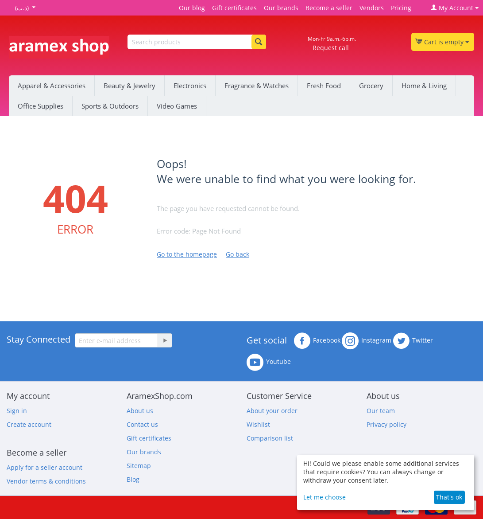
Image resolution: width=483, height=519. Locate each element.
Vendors (371, 8)
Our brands (281, 8)
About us (140, 410)
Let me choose (324, 497)
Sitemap (139, 465)
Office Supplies (40, 105)
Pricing (401, 8)
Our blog (192, 8)
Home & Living (424, 85)
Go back (237, 254)
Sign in (17, 410)
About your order (272, 410)
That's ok (449, 497)
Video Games (177, 105)
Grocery (371, 85)
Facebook (317, 340)
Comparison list (270, 438)
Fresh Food (324, 85)
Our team (381, 410)
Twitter (413, 340)
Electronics (190, 85)
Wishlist (258, 424)
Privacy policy (386, 424)
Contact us (142, 424)
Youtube (269, 362)
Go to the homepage (187, 254)
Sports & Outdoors (110, 105)
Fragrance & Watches (256, 85)
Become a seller (328, 8)
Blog (133, 479)
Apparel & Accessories (51, 85)
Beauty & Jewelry (129, 85)
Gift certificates (234, 8)
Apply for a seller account (44, 467)
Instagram (366, 340)
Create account (29, 424)
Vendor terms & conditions (46, 481)
